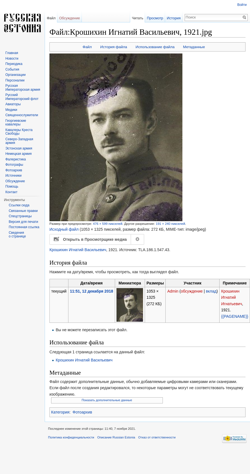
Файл (87, 47)
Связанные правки (23, 211)
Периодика (13, 64)
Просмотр (155, 18)
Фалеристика (15, 159)
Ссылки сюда (19, 205)
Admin (172, 291)
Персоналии (15, 80)
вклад (211, 291)
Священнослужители (21, 115)
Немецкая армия (18, 154)
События (12, 69)
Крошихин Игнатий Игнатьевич (231, 297)
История (174, 18)
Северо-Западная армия (19, 141)
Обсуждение (69, 18)
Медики (11, 110)
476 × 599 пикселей (107, 223)
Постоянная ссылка (24, 227)
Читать (137, 18)
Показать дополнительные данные (107, 400)
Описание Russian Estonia (116, 437)
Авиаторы (13, 104)
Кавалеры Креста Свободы (18, 132)
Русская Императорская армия (22, 88)
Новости (11, 58)
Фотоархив (82, 412)
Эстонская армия (18, 148)
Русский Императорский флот (21, 97)
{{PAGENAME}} (234, 316)
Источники (13, 176)
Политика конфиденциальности (71, 437)
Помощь (11, 186)
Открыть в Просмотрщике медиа (95, 239)
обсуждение (192, 291)
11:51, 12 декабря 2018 (91, 291)
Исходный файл (63, 229)
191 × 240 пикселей (170, 223)
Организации (15, 75)
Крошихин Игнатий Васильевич (77, 249)
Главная (11, 53)
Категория (60, 412)
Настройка (137, 239)
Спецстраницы (20, 216)
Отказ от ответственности (157, 437)
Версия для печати (23, 222)
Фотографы (14, 165)
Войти (242, 5)
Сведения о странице (17, 235)
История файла (113, 47)
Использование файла (155, 47)
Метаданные (194, 47)
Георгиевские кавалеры (15, 123)
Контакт (11, 192)
